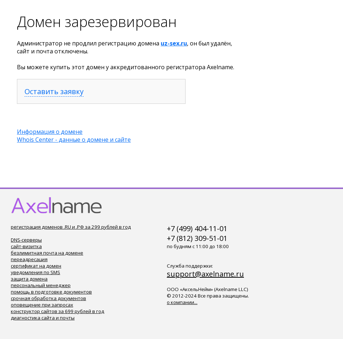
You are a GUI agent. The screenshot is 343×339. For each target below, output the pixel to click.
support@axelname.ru (205, 274)
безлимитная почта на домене (47, 253)
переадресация (29, 259)
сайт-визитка (26, 246)
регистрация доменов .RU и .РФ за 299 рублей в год (71, 227)
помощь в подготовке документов (51, 292)
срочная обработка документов (48, 298)
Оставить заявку (54, 91)
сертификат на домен (36, 266)
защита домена (29, 279)
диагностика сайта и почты (43, 317)
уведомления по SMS (35, 272)
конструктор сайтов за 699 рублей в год (57, 311)
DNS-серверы (26, 240)
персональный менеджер (41, 285)
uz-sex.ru (174, 43)
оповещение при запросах (42, 304)
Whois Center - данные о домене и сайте (74, 140)
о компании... (182, 302)
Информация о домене (50, 132)
